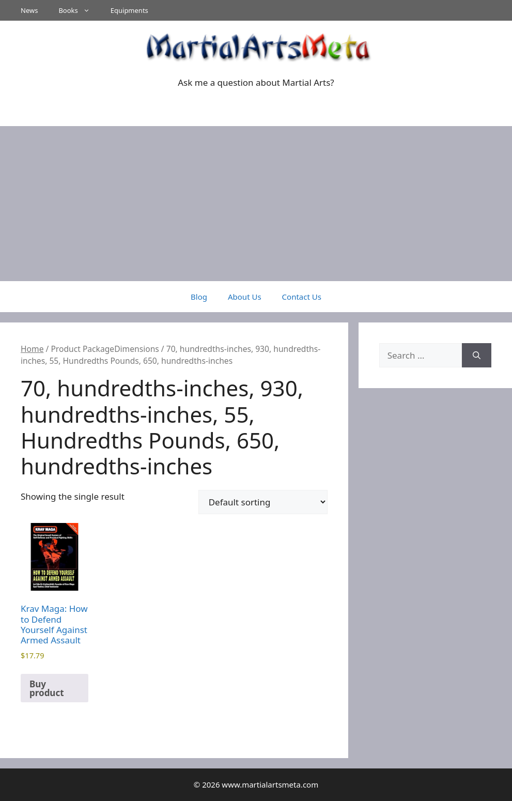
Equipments (129, 10)
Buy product (46, 688)
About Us (244, 296)
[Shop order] (263, 502)
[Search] (476, 355)
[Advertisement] (256, 203)
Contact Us (301, 296)
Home (32, 349)
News (29, 10)
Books (79, 10)
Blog (199, 296)
